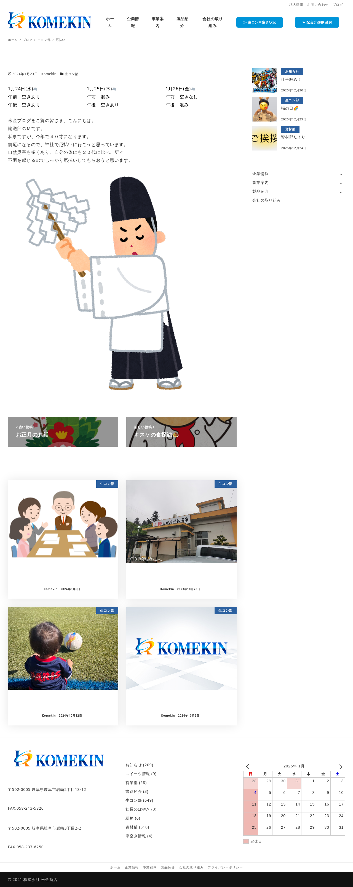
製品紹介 (260, 191)
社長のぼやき (137, 809)
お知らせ (133, 764)
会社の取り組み (266, 200)
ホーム (115, 867)
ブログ (338, 4)
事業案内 (260, 182)
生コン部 (72, 74)
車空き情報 (135, 835)
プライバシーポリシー (225, 867)
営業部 (131, 782)
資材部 (131, 827)
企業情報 (260, 173)
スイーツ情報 (137, 773)
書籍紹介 (133, 791)
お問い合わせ (317, 4)
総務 (129, 818)
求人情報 (296, 4)
